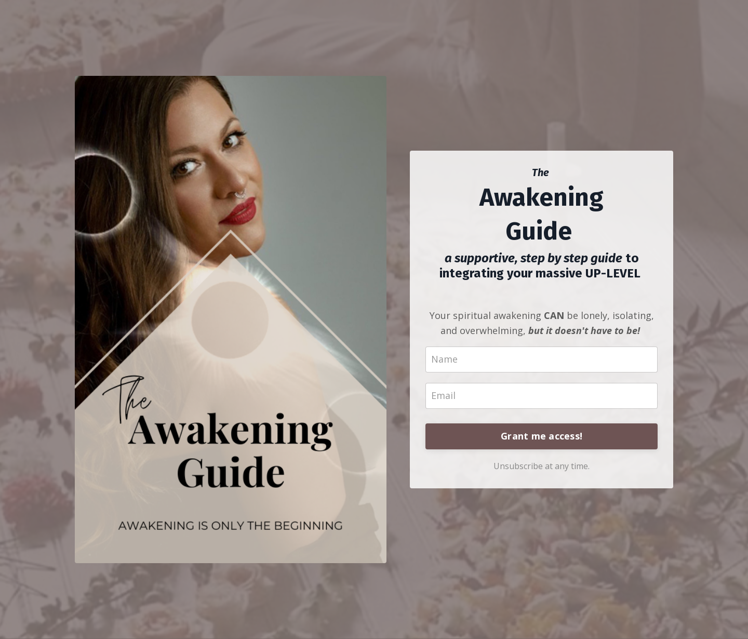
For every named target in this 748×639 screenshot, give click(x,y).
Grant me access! (541, 436)
